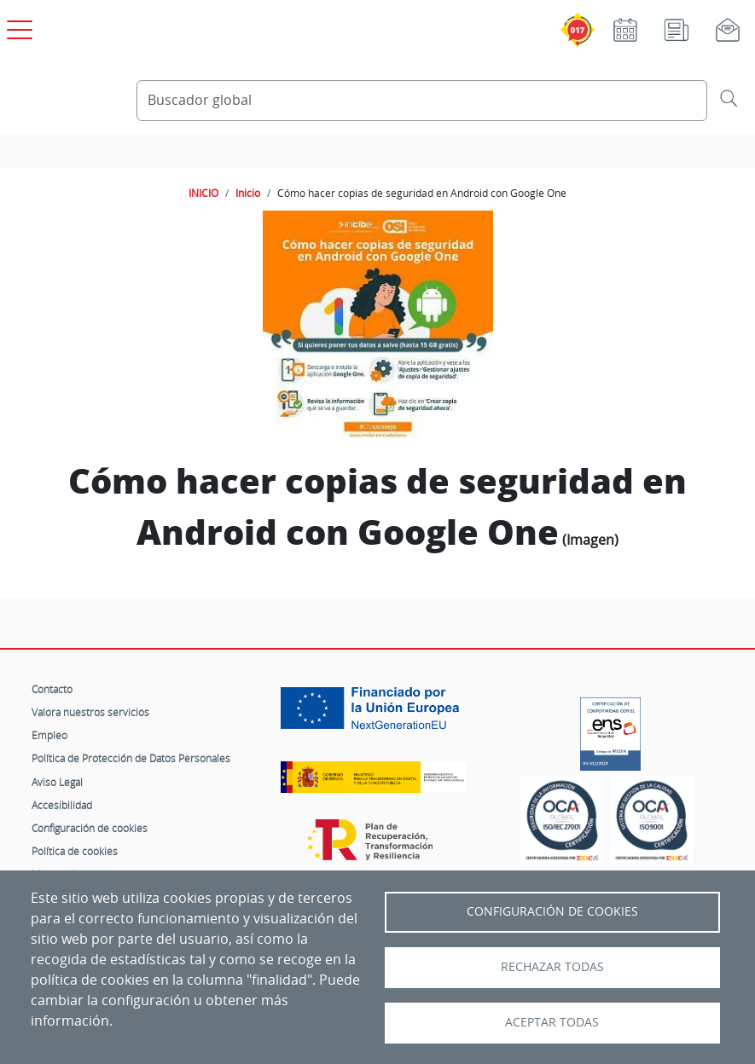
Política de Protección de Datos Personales (131, 758)
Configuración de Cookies (552, 911)
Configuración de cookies (90, 828)
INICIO (203, 193)
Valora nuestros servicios (90, 712)
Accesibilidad (62, 805)
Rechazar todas (552, 966)
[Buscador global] (422, 100)
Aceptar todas (552, 1022)
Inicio (247, 193)
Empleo (49, 735)
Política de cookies (75, 851)
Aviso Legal (57, 782)
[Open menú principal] (17, 26)
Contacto (52, 689)
